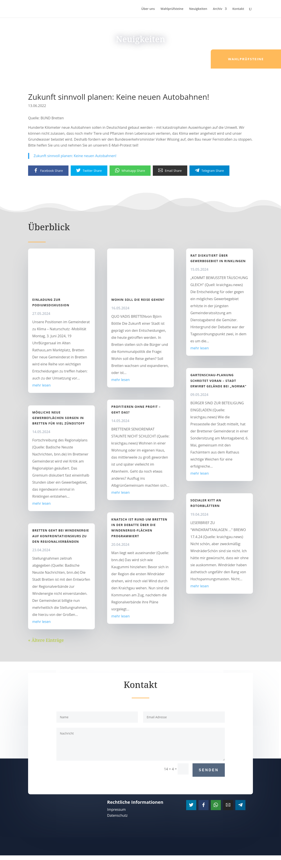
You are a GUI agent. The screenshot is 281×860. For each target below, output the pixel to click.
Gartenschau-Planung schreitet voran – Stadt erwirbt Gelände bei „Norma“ (218, 380)
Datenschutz (117, 815)
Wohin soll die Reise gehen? (137, 300)
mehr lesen (41, 385)
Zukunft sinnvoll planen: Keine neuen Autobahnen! (75, 155)
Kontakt (238, 9)
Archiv (217, 9)
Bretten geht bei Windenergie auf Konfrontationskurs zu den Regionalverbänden (60, 535)
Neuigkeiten (198, 9)
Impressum (116, 809)
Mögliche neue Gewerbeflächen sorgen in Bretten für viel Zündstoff (58, 417)
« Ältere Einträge (46, 640)
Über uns (148, 9)
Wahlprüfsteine (171, 9)
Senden (209, 770)
